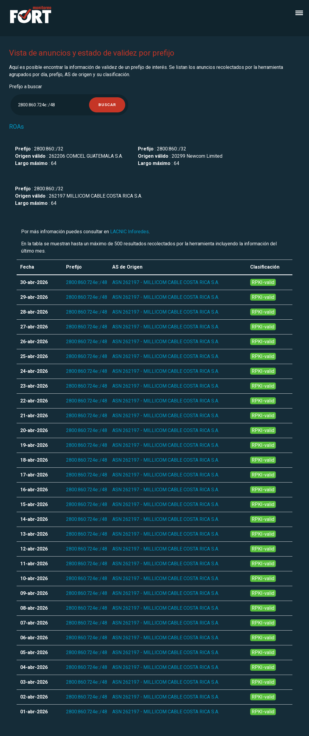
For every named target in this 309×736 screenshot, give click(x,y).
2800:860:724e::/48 (86, 282)
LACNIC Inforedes (129, 231)
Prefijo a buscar (25, 86)
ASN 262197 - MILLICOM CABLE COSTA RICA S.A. (165, 282)
